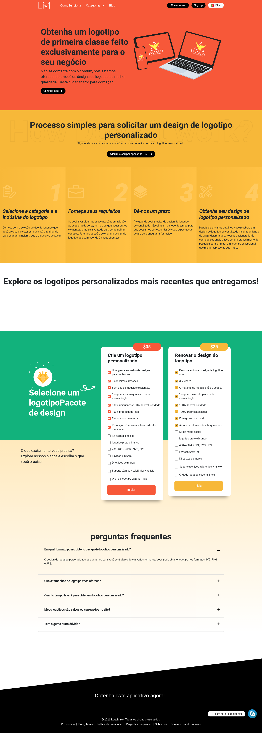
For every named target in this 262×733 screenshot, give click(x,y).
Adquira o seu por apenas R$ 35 (131, 154)
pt (214, 5)
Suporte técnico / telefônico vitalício (133, 470)
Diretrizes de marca (123, 462)
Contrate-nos (53, 90)
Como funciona (70, 5)
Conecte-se (178, 5)
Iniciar (131, 489)
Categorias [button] (93, 5)
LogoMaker (117, 719)
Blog (112, 5)
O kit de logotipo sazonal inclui (130, 478)
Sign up (198, 5)
